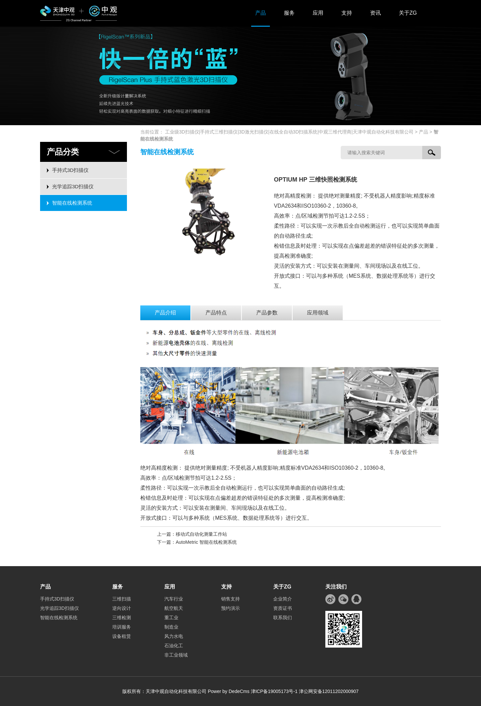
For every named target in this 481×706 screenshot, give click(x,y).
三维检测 (121, 617)
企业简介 (282, 599)
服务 (289, 13)
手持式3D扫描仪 (70, 170)
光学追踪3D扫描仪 (73, 186)
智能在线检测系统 (72, 203)
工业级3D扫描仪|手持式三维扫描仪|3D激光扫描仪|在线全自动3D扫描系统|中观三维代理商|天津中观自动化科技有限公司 (289, 132)
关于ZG (408, 13)
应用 (318, 13)
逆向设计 (121, 608)
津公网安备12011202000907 (329, 691)
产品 (260, 13)
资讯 (375, 13)
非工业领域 (176, 655)
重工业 (171, 617)
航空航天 (173, 608)
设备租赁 (121, 636)
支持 (346, 13)
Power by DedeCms (229, 691)
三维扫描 (121, 599)
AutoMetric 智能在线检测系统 (206, 542)
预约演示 (230, 608)
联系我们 (282, 617)
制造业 (171, 627)
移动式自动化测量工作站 (201, 534)
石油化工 (173, 645)
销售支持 (230, 599)
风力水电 (173, 636)
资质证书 (282, 608)
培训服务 (121, 627)
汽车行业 (173, 599)
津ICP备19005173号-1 (274, 691)
